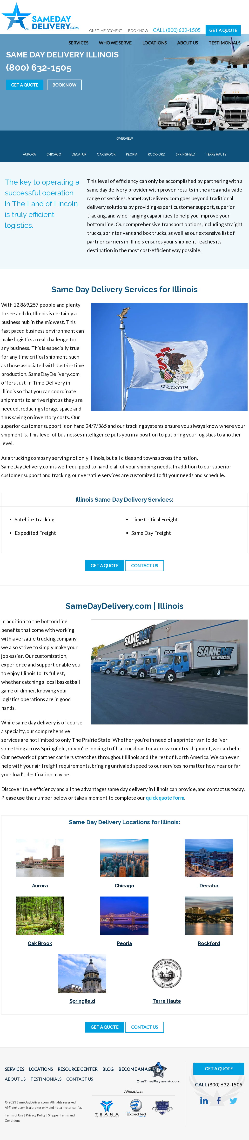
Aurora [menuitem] (29, 154)
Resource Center (75, 1069)
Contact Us (78, 1079)
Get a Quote (26, 84)
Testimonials (45, 1079)
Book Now (67, 84)
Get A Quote (223, 30)
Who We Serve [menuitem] (115, 42)
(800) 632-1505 (225, 1083)
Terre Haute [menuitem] (216, 154)
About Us (15, 1079)
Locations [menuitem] (154, 42)
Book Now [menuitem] (138, 30)
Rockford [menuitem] (156, 154)
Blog (104, 1069)
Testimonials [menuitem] (224, 42)
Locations (39, 1069)
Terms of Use (14, 1115)
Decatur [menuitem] (79, 154)
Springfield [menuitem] (185, 154)
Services (14, 1069)
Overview (124, 138)
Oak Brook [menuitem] (106, 154)
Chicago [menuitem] (54, 154)
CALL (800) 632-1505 (177, 30)
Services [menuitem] (78, 42)
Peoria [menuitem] (131, 154)
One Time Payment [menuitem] (105, 30)
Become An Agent (133, 1069)
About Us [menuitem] (187, 42)
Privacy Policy (36, 1115)
